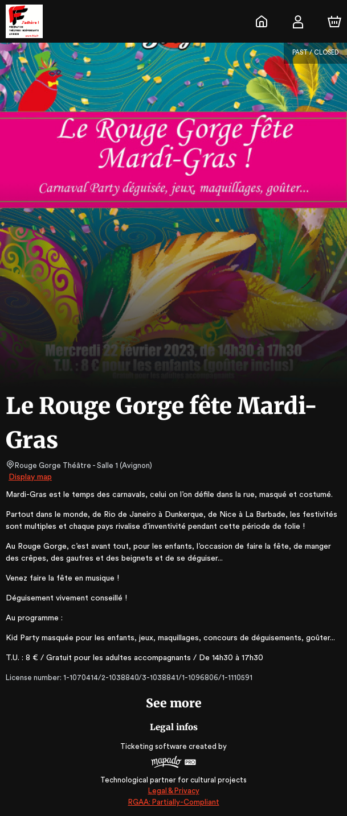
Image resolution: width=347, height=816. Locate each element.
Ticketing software (155, 746)
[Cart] (334, 21)
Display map (30, 477)
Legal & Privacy (173, 790)
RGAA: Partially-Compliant (173, 802)
